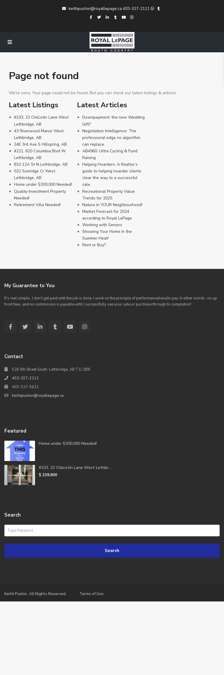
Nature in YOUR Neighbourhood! (112, 205)
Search (112, 550)
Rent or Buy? (94, 245)
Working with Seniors (102, 225)
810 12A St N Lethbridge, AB (41, 164)
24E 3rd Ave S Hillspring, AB (40, 144)
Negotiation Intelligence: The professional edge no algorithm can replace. (111, 137)
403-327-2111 (136, 8)
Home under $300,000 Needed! (43, 184)
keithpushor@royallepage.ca (92, 8)
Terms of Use (91, 594)
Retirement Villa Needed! (37, 205)
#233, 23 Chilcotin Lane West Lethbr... (75, 467)
